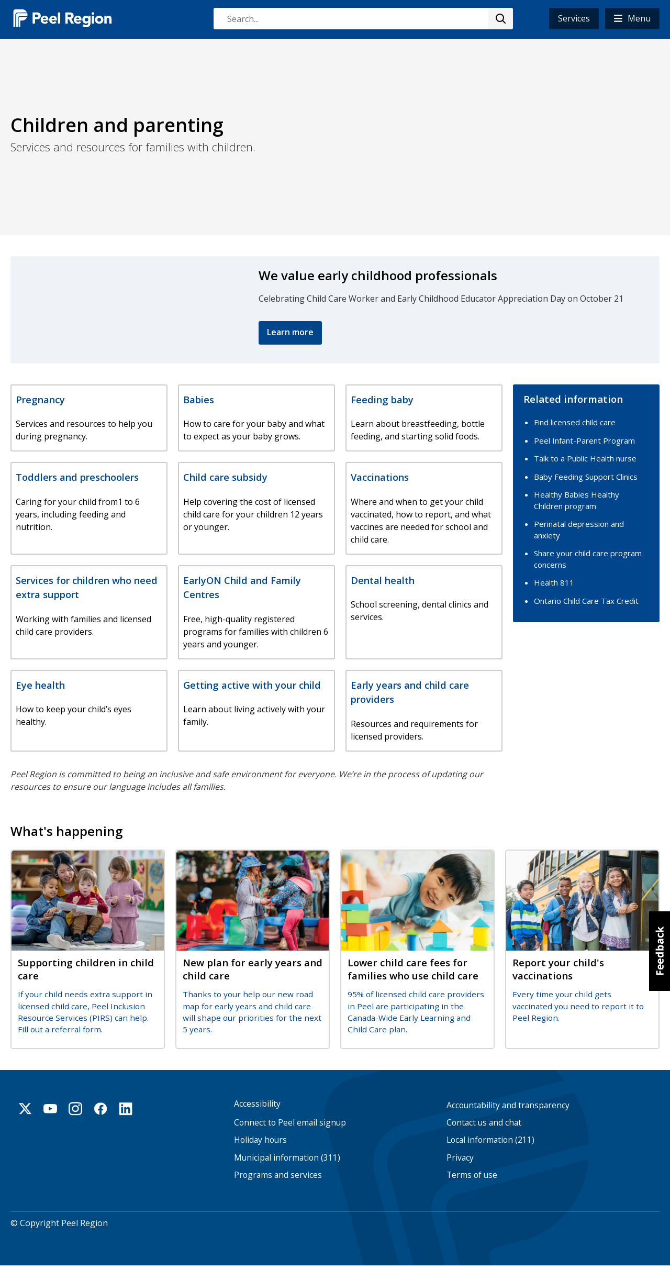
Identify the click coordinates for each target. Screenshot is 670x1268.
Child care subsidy (225, 476)
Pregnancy (40, 399)
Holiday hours (260, 1140)
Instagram (75, 1109)
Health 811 (554, 582)
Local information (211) (490, 1140)
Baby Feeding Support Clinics (586, 476)
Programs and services (278, 1175)
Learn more (290, 332)
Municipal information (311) (287, 1158)
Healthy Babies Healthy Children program (576, 500)
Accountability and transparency (508, 1105)
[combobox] (363, 18)
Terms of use (471, 1175)
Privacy (460, 1158)
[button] (632, 18)
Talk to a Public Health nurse (585, 458)
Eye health (40, 684)
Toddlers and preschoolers (77, 476)
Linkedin (125, 1109)
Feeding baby (382, 399)
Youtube (50, 1109)
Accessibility (257, 1104)
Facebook (100, 1109)
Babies (198, 399)
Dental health (383, 580)
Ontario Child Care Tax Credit (586, 600)
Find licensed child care (575, 421)
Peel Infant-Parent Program (584, 440)
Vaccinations (380, 476)
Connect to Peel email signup (290, 1123)
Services (574, 18)
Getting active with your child (252, 684)
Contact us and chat (483, 1123)
